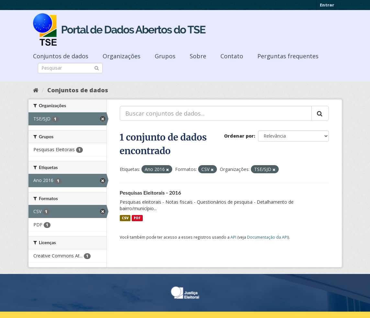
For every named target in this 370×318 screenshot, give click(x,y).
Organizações (121, 56)
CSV (125, 218)
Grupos (165, 56)
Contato (231, 56)
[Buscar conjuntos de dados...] (216, 113)
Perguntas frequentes (288, 56)
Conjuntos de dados (60, 56)
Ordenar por (239, 136)
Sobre (198, 56)
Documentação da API (267, 237)
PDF (137, 218)
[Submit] (96, 67)
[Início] (36, 90)
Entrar (327, 5)
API (233, 237)
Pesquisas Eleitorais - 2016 (150, 192)
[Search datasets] (70, 68)
